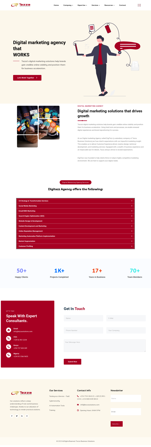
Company (67, 5)
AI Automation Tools (57, 407)
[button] (75, 200)
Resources (109, 5)
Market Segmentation (27, 241)
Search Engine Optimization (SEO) (31, 216)
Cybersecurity (54, 403)
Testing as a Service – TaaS (59, 398)
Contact (122, 5)
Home (56, 5)
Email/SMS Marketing (27, 211)
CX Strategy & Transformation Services (33, 201)
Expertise (81, 5)
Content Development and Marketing (32, 226)
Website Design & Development (30, 221)
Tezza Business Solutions (85, 443)
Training (52, 412)
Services (95, 5)
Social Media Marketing (28, 206)
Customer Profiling (26, 246)
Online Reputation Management (31, 231)
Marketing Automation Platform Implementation (37, 236)
